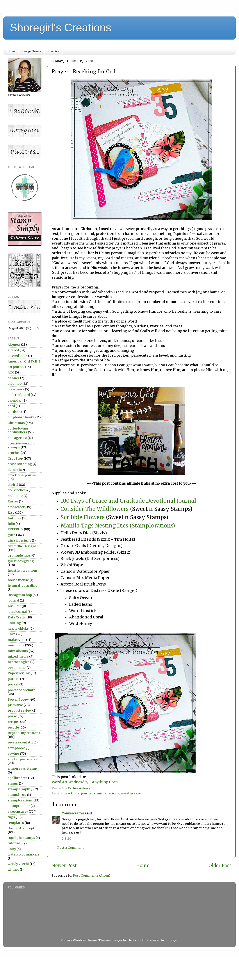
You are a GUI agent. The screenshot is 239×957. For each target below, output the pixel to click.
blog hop (15, 384)
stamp (13, 783)
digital (13, 485)
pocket (13, 684)
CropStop (15, 458)
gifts (11, 535)
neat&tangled (19, 662)
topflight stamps (21, 838)
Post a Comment (70, 848)
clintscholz (136, 940)
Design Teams (31, 51)
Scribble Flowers (83, 517)
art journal (16, 367)
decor (12, 470)
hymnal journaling (22, 585)
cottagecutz (17, 438)
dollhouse (15, 496)
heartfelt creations (23, 571)
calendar (15, 400)
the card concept (21, 828)
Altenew (14, 344)
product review (20, 710)
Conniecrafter (73, 813)
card (11, 406)
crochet (14, 453)
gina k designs (19, 540)
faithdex (14, 518)
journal (13, 600)
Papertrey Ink (19, 673)
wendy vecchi (18, 864)
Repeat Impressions (24, 733)
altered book (17, 356)
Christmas (16, 423)
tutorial (14, 843)
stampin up (17, 795)
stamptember (19, 806)
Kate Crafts (17, 617)
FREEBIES (15, 529)
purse (12, 716)
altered (13, 350)
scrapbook (16, 748)
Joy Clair (14, 606)
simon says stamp (22, 768)
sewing (13, 754)
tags (11, 817)
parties (13, 679)
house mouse (18, 580)
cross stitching (20, 464)
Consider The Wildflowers (95, 509)
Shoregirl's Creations (60, 28)
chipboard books (21, 417)
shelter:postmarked (23, 759)
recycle (13, 727)
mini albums (18, 651)
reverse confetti (20, 742)
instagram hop (20, 595)
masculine (16, 645)
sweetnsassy (130, 793)
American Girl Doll (22, 361)
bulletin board (19, 395)
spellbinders (17, 778)
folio (11, 524)
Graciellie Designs (22, 546)
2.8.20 (66, 839)
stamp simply (19, 789)
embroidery (17, 507)
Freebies (53, 51)
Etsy (11, 513)
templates (16, 823)
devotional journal (78, 793)
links (12, 634)
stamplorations (106, 793)
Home (11, 51)
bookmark (16, 389)
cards (12, 412)
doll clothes (17, 490)
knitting (14, 623)
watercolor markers (23, 854)
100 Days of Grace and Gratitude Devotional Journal (128, 500)
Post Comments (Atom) (91, 875)
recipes (14, 722)
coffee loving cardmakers (18, 430)
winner (13, 870)
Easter (13, 501)
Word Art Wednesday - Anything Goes (85, 782)
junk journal (17, 612)
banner (13, 378)
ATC (11, 372)
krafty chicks (18, 629)
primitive (15, 705)
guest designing (21, 561)
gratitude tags (19, 556)
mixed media (18, 656)
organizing (17, 668)
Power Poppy (18, 699)
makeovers (16, 640)
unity (12, 849)
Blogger (171, 940)
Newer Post (64, 865)
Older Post (220, 865)
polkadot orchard (22, 690)
